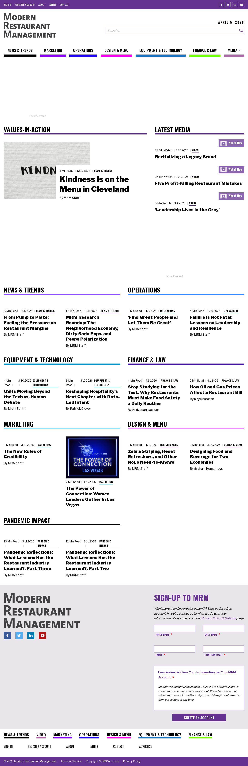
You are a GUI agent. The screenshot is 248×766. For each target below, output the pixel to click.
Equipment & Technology (40, 382)
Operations (167, 311)
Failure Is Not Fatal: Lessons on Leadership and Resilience (215, 323)
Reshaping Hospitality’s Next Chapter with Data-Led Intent (93, 397)
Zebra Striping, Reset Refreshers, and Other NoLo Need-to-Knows (152, 457)
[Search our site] (172, 30)
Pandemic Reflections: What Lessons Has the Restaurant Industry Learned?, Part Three (28, 560)
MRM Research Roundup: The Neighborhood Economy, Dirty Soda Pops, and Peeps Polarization (92, 328)
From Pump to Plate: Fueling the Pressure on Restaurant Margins (30, 323)
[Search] (241, 30)
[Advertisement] (124, 87)
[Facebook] (221, 4)
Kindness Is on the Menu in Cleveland (94, 184)
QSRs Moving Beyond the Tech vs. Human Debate (27, 397)
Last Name (211, 634)
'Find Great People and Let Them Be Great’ (153, 320)
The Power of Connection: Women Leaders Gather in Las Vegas (90, 496)
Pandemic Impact (43, 543)
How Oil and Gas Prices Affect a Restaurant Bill (216, 389)
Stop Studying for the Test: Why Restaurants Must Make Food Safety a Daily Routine (154, 395)
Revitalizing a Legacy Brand (185, 156)
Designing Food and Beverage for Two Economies (211, 457)
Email (159, 655)
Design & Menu (169, 445)
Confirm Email (214, 655)
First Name (162, 634)
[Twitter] (228, 4)
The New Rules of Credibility (23, 454)
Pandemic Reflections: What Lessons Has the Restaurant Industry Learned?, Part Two (90, 560)
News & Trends (103, 170)
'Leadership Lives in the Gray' (187, 209)
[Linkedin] (234, 4)
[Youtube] (241, 4)
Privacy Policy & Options (218, 618)
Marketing (44, 445)
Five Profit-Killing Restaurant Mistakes (198, 183)
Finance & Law (169, 380)
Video (195, 150)
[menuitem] (8, 4)
